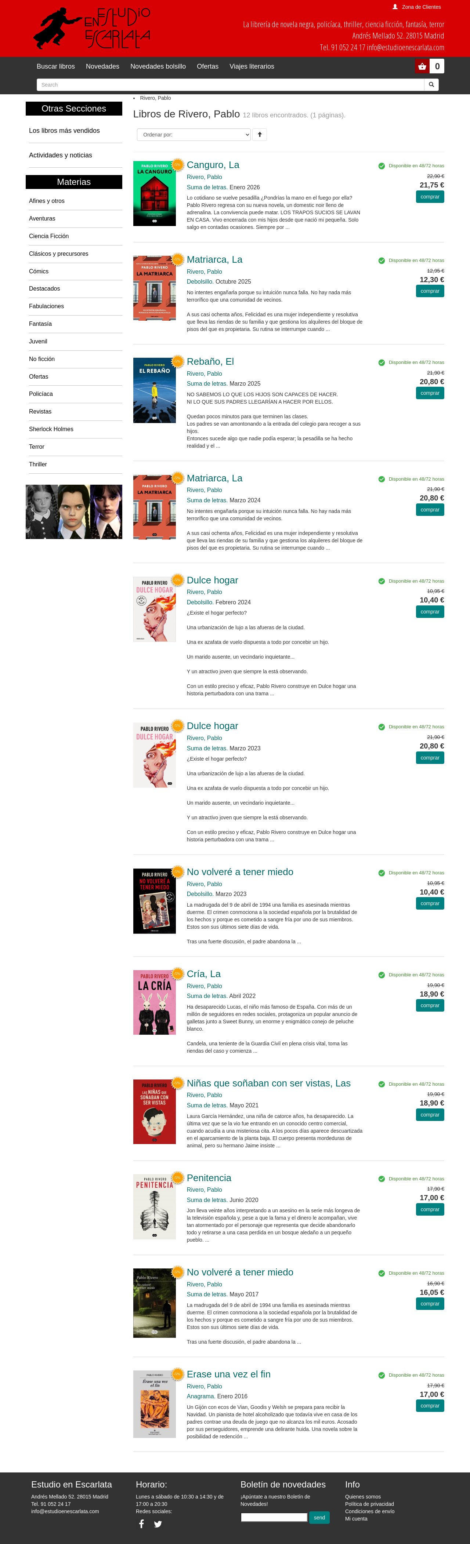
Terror (36, 447)
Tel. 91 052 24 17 (50, 1504)
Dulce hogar (212, 580)
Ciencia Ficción (49, 236)
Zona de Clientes (421, 7)
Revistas (40, 411)
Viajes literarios (251, 66)
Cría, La (204, 973)
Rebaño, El (210, 361)
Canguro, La (213, 164)
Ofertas (207, 66)
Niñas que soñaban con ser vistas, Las (269, 1083)
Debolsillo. (200, 281)
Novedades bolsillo (158, 66)
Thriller (38, 464)
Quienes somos (363, 1497)
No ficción (42, 359)
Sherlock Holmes (51, 429)
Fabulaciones (46, 306)
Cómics (38, 271)
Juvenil (38, 341)
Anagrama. (201, 1396)
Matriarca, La (215, 259)
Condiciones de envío (370, 1511)
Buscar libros (56, 66)
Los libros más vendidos (64, 130)
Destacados (44, 288)
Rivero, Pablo (204, 177)
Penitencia (209, 1177)
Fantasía (40, 324)
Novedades (102, 66)
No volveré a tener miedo (240, 871)
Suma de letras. (207, 187)
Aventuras (42, 218)
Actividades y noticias (60, 155)
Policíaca (41, 394)
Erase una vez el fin (229, 1374)
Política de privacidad (369, 1504)
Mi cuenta (356, 1519)
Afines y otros (47, 201)
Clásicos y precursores (58, 254)
